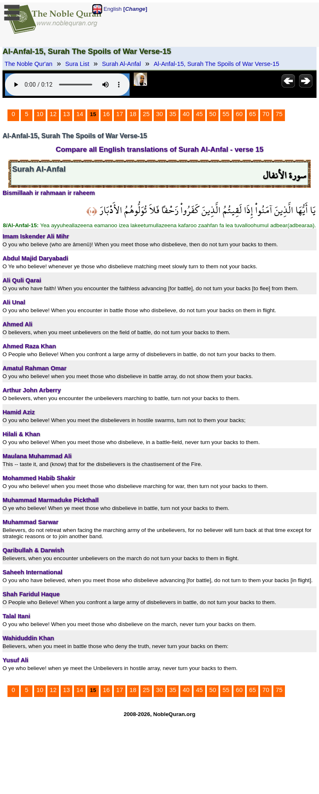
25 (146, 114)
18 (133, 114)
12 (53, 114)
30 (159, 114)
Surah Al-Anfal (121, 64)
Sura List (77, 64)
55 (226, 114)
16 (106, 114)
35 (172, 114)
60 (239, 114)
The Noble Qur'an (28, 64)
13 (66, 114)
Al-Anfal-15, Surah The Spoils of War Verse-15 (216, 64)
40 (186, 114)
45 (199, 114)
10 (40, 114)
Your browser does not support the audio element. (67, 84)
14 (79, 114)
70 (266, 114)
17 (119, 114)
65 (252, 114)
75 (279, 114)
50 (212, 114)
